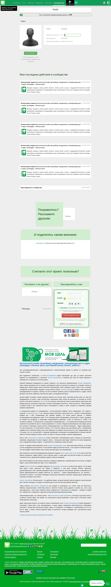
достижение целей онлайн (19, 564)
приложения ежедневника (39, 486)
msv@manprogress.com (18, 546)
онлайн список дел (23, 566)
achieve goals (49, 562)
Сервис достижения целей (28, 562)
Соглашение (72, 308)
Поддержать (54, 551)
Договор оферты (10, 557)
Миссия (39, 551)
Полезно (68, 216)
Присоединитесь (31, 53)
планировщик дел (32, 413)
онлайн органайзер (35, 564)
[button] (108, 584)
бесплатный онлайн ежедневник (54, 564)
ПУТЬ (24, 3)
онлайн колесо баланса (39, 566)
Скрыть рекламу (47, 308)
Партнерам (54, 554)
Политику (81, 308)
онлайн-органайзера (70, 503)
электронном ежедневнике (37, 438)
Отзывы (40, 557)
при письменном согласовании (80, 581)
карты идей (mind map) (68, 453)
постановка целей (81, 562)
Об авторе (40, 554)
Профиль (23, 21)
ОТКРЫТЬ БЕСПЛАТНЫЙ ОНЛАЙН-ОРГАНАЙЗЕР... (37, 515)
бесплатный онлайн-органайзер (61, 495)
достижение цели (68, 562)
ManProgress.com (26, 543)
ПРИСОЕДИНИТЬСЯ (71, 315)
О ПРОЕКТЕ (16, 3)
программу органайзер (60, 466)
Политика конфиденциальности (16, 554)
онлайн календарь (67, 389)
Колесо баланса (31, 466)
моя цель (58, 562)
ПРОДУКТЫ (39, 3)
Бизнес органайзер (26, 480)
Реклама (53, 557)
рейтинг (73, 243)
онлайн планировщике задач (57, 445)
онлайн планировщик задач (90, 564)
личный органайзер (54, 377)
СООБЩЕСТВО (59, 3)
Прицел (41, 562)
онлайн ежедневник (84, 383)
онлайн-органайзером (48, 375)
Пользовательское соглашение (15, 551)
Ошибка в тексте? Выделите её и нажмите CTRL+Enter (55, 578)
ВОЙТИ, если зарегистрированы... (71, 324)
